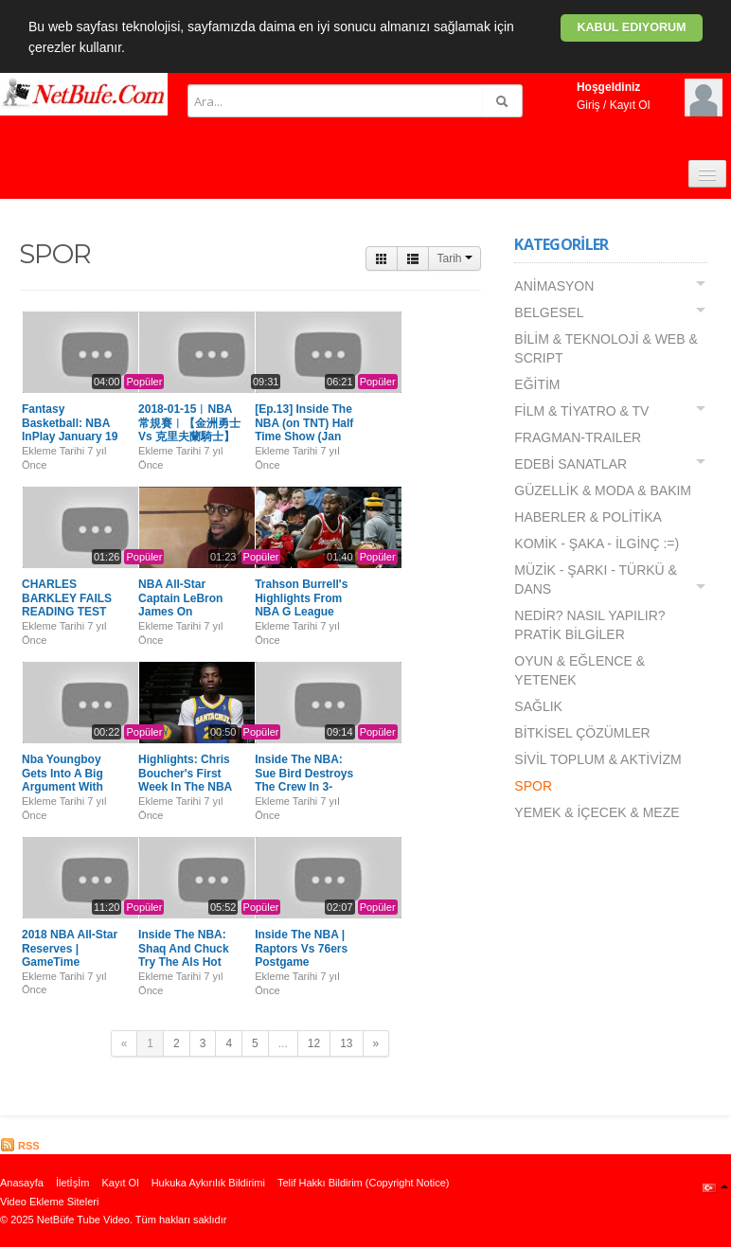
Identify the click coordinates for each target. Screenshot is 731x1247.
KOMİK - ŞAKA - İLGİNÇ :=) (596, 543)
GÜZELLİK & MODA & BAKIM (602, 490)
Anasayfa (22, 1182)
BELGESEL (548, 312)
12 (314, 1043)
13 (346, 1043)
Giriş (588, 105)
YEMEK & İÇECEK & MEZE (596, 812)
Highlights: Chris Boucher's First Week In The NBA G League (185, 780)
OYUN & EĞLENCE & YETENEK (579, 670)
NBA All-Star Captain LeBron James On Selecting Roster (183, 605)
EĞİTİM (537, 384)
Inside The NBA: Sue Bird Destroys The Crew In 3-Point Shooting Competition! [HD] (304, 787)
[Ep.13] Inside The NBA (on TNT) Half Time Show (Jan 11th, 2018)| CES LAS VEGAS (304, 436)
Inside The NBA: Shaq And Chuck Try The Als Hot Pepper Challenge (186, 955)
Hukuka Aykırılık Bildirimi (208, 1182)
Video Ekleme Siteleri (49, 1201)
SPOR (533, 785)
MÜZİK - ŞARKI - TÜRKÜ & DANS (595, 579)
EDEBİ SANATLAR (570, 464)
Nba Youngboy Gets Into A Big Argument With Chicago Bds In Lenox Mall (63, 787)
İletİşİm (72, 1182)
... (283, 1043)
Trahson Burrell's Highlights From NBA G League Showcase (301, 605)
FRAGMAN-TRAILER (577, 437)
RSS (20, 1145)
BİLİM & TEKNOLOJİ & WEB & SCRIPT (605, 348)
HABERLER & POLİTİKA (588, 517)
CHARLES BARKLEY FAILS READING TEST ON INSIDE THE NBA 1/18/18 (67, 612)
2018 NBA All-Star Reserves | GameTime (69, 948)
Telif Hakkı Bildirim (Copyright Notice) (363, 1182)
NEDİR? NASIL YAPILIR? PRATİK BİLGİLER (589, 625)
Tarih (454, 258)
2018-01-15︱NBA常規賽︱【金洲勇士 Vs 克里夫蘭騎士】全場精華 (189, 429)
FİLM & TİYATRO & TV (581, 411)
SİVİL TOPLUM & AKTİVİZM (597, 759)
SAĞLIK (538, 706)
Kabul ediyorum (631, 27)
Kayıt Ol (630, 105)
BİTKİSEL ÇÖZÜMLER (582, 732)
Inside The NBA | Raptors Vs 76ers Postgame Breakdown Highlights (301, 962)
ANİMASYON (554, 286)
